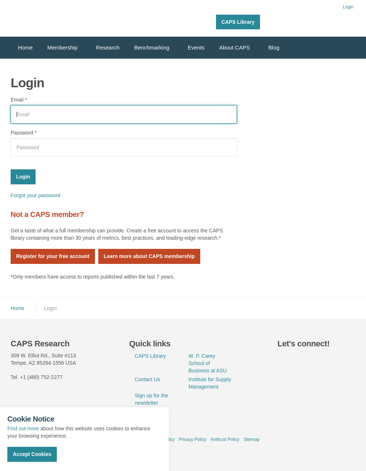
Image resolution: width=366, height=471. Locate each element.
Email (19, 100)
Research (108, 47)
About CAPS (234, 47)
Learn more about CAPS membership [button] (149, 256)
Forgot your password (35, 195)
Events (196, 47)
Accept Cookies (32, 454)
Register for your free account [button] (52, 256)
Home (25, 47)
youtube (318, 359)
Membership (62, 47)
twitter (284, 359)
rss (335, 359)
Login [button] (348, 7)
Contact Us (147, 379)
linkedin (301, 359)
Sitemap (252, 439)
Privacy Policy (192, 439)
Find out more (23, 428)
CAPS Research (37, 18)
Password (24, 133)
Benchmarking (151, 47)
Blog (273, 47)
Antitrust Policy (224, 439)
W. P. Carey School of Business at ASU (208, 363)
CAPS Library (238, 22)
